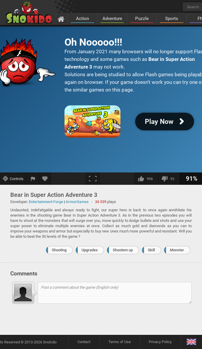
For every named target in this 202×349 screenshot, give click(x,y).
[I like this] (146, 178)
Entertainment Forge (46, 202)
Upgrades (90, 250)
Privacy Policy (160, 342)
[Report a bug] (33, 178)
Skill (151, 250)
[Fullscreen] (93, 178)
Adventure (112, 18)
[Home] (61, 19)
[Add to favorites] (45, 178)
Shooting (59, 250)
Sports (171, 18)
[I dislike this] (169, 178)
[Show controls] (13, 178)
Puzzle (142, 18)
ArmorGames (77, 202)
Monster (177, 250)
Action (82, 18)
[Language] (191, 342)
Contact (83, 342)
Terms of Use (119, 342)
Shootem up (123, 250)
